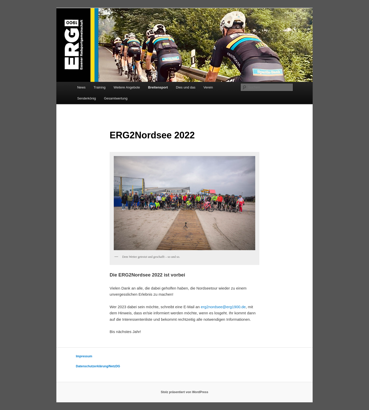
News (81, 87)
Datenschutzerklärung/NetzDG (98, 366)
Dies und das (186, 87)
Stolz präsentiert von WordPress (184, 392)
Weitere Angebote (127, 87)
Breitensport (158, 87)
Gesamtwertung (116, 98)
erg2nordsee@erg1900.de (223, 307)
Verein (208, 87)
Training (99, 87)
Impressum (84, 356)
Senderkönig (86, 98)
